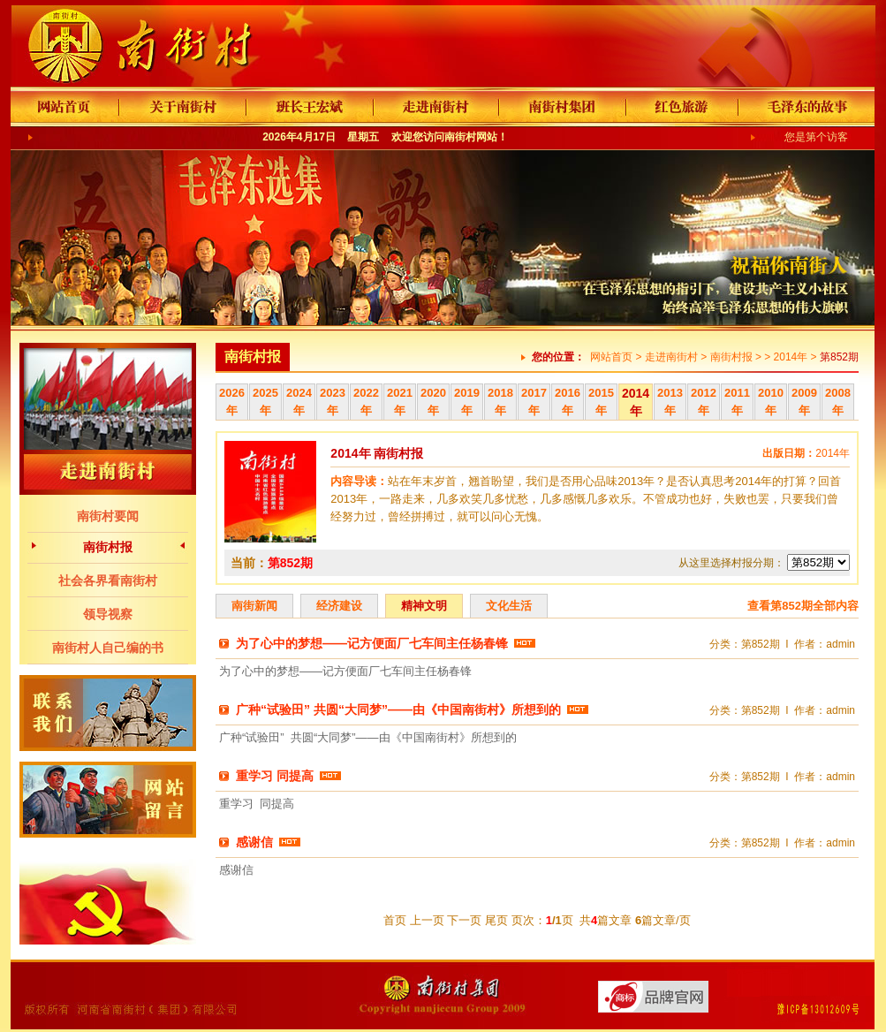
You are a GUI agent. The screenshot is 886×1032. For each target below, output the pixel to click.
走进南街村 (671, 357)
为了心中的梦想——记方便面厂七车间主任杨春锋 (372, 643)
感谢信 (254, 842)
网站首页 (611, 357)
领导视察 (108, 614)
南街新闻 (254, 605)
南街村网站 (470, 137)
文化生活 (509, 605)
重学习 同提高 (275, 776)
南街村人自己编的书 (107, 648)
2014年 (791, 357)
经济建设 (339, 605)
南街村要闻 (108, 516)
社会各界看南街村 (107, 580)
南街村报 (108, 547)
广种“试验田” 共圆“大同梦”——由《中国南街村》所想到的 (398, 709)
